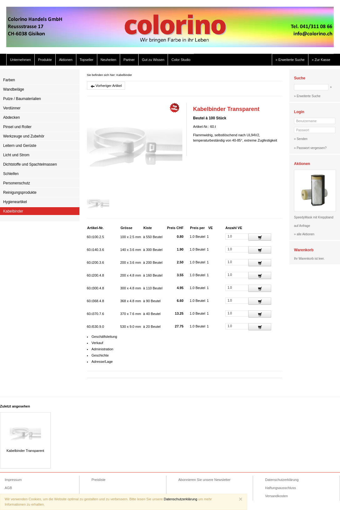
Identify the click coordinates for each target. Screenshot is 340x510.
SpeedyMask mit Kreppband (313, 217)
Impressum (13, 480)
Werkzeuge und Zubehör (23, 136)
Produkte (45, 60)
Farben (9, 80)
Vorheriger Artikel (106, 86)
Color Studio (180, 60)
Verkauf (97, 343)
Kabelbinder (13, 211)
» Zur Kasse (321, 60)
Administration (103, 349)
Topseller (87, 60)
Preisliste (99, 480)
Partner (129, 60)
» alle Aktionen (304, 234)
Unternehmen (20, 60)
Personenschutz (16, 183)
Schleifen (10, 174)
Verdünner (11, 108)
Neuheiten (108, 60)
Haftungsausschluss (280, 488)
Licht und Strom (16, 155)
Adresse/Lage (102, 361)
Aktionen (66, 60)
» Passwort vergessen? (310, 148)
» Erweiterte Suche (290, 60)
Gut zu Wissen (153, 60)
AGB (8, 488)
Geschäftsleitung (104, 336)
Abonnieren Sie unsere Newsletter (204, 480)
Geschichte (100, 355)
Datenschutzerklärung (282, 480)
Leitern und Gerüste (19, 145)
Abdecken (11, 117)
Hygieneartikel (15, 202)
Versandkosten (276, 496)
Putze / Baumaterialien (22, 99)
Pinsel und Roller (17, 127)
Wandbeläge (13, 89)
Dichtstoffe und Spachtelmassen (30, 164)
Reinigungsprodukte (20, 192)
